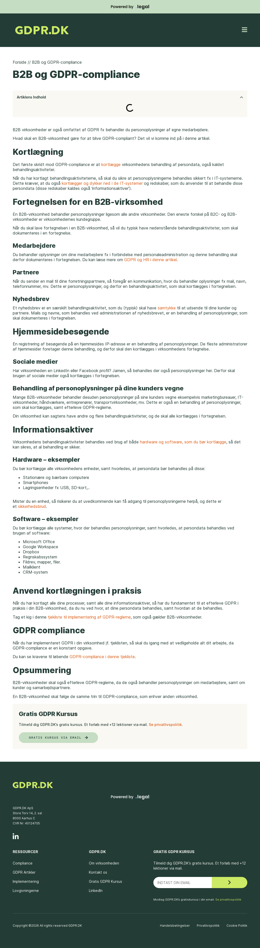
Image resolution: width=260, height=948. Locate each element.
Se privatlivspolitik (165, 724)
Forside (19, 62)
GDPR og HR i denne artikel (150, 259)
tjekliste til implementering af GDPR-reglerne (89, 617)
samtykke (167, 307)
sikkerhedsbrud (32, 506)
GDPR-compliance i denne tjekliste (102, 656)
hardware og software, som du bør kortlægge (183, 441)
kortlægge (111, 164)
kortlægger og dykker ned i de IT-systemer (102, 183)
